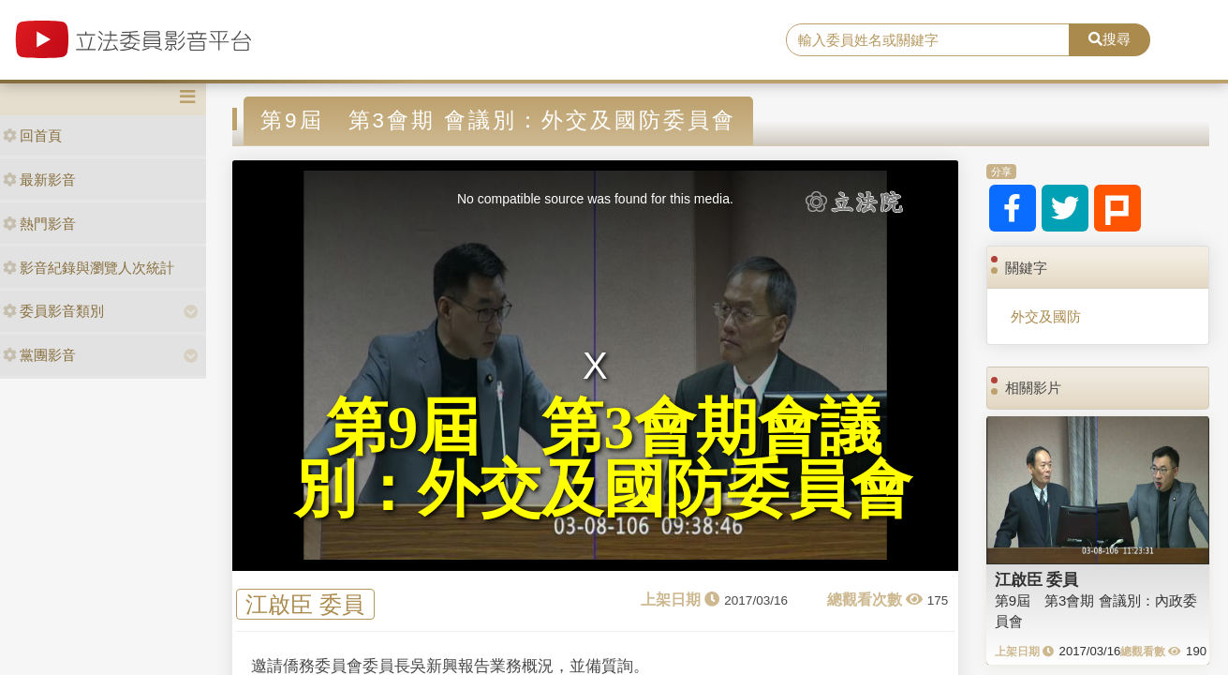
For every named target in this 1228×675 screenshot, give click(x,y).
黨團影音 (39, 355)
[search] (928, 40)
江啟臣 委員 (304, 604)
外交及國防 (1046, 316)
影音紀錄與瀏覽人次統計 (88, 268)
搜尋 (1109, 39)
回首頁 (32, 135)
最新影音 (39, 180)
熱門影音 (39, 224)
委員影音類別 (53, 311)
